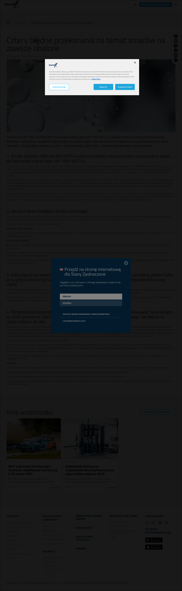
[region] (92, 77)
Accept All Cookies (125, 87)
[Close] (135, 62)
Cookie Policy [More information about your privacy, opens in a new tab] (96, 79)
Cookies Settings (59, 87)
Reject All (103, 87)
